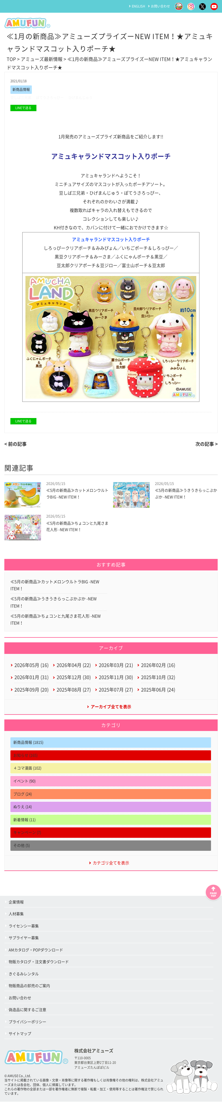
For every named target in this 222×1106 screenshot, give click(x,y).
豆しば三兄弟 (21, 98)
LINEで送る (23, 108)
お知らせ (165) (25, 759)
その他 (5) (21, 849)
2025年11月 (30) (116, 680)
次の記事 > (206, 444)
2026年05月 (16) (31, 668)
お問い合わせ (160, 6)
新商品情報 (21, 90)
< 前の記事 (15, 444)
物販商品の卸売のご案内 (29, 990)
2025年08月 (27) (74, 693)
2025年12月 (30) (74, 680)
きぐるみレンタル (24, 978)
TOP (11, 59)
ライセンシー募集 (24, 930)
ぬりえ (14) (22, 811)
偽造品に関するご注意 (27, 1014)
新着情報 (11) (24, 824)
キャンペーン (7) (27, 836)
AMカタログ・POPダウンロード (36, 954)
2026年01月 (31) (31, 680)
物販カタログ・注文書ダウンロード (39, 966)
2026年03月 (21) (116, 668)
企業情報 (16, 906)
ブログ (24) (22, 798)
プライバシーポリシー (27, 1026)
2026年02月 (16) (158, 668)
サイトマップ (20, 1038)
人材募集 (16, 918)
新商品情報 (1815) (28, 746)
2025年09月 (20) (31, 693)
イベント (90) (24, 785)
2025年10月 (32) (158, 680)
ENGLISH (138, 6)
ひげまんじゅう (85, 98)
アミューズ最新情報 (41, 59)
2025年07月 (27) (116, 693)
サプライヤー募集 (24, 942)
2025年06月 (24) (158, 693)
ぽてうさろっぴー (53, 98)
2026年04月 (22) (74, 668)
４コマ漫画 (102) (27, 772)
